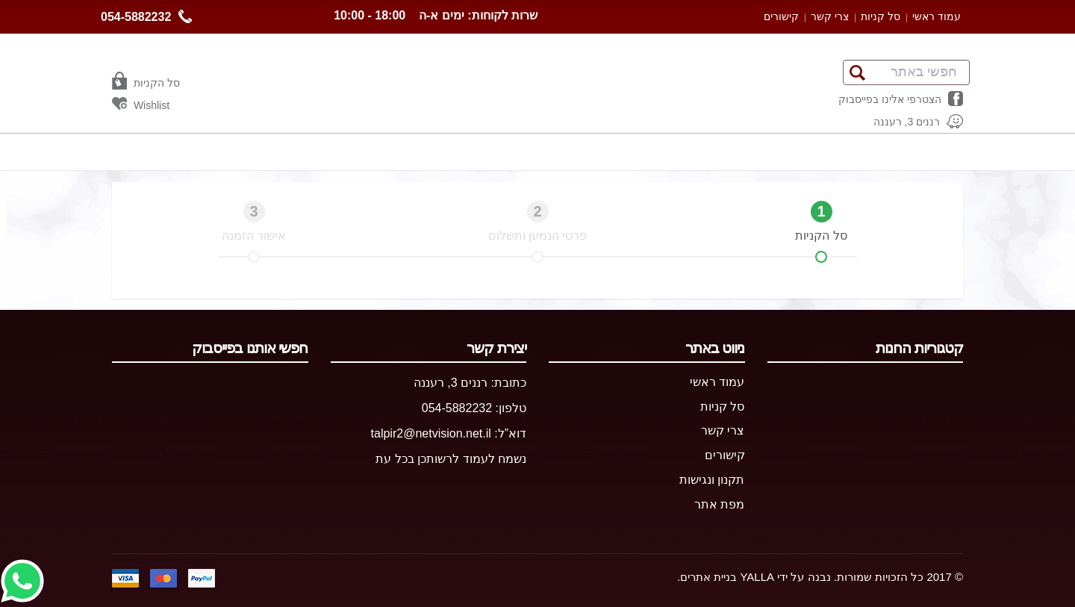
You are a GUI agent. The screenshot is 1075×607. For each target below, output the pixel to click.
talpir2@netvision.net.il (431, 433)
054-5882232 (146, 16)
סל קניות (880, 16)
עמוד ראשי (936, 16)
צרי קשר (830, 16)
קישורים (781, 16)
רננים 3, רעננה (450, 382)
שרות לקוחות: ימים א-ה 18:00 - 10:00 (436, 15)
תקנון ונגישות (711, 479)
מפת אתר (719, 504)
